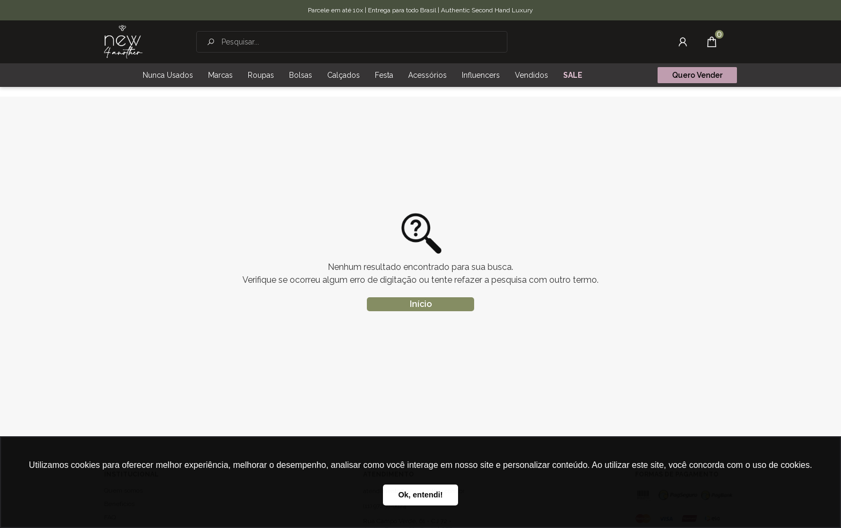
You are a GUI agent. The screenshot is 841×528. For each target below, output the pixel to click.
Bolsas (300, 75)
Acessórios (427, 75)
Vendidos (531, 75)
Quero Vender (697, 75)
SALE (572, 75)
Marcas (220, 75)
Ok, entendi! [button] (420, 494)
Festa (384, 75)
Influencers (481, 75)
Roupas (261, 75)
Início (421, 304)
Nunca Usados (168, 75)
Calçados (343, 75)
